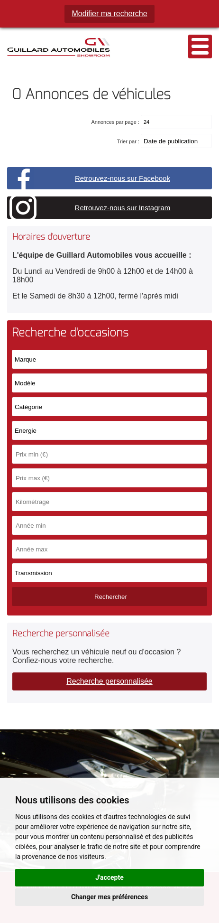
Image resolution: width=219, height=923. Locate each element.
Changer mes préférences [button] (109, 897)
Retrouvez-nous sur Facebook (122, 178)
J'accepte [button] (109, 877)
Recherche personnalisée (109, 681)
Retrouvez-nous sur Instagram (123, 208)
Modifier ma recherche (109, 13)
